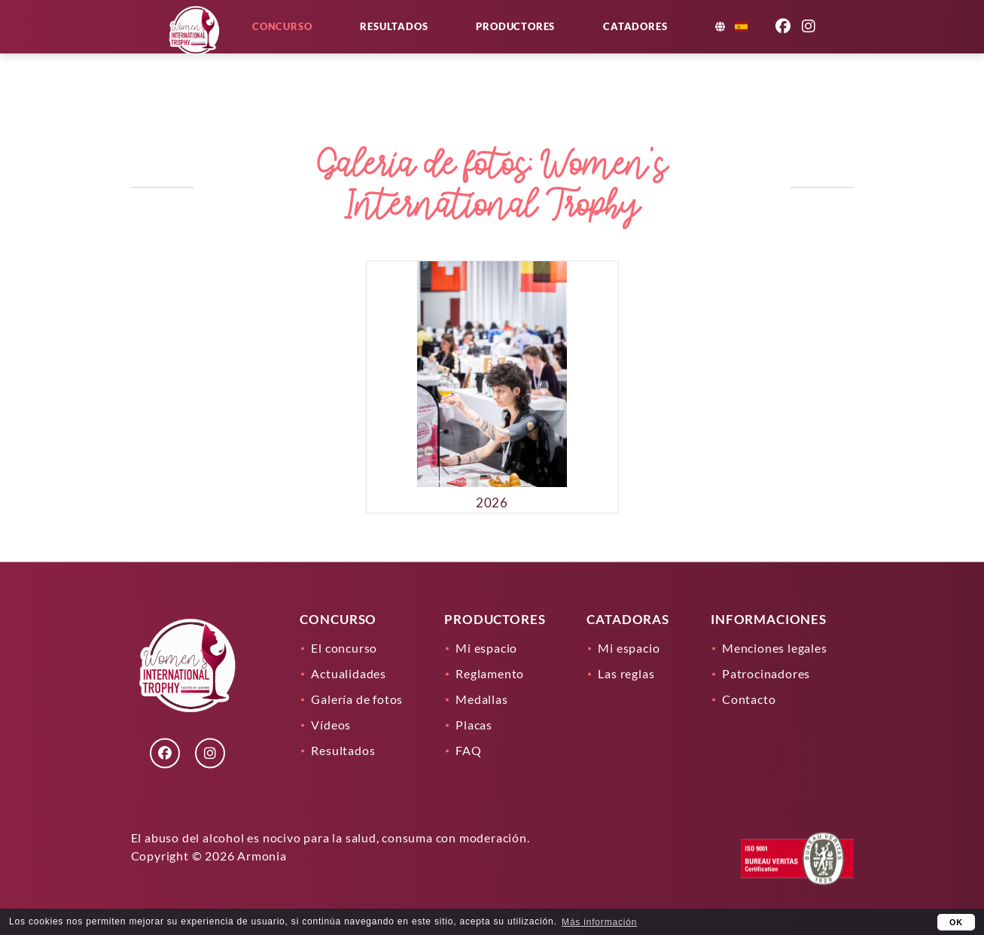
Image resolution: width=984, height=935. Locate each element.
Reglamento (489, 673)
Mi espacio (486, 648)
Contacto (748, 699)
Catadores (681, 47)
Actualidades (348, 673)
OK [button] (956, 922)
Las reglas (626, 673)
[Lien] (196, 75)
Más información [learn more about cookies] (599, 922)
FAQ (468, 750)
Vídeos (331, 724)
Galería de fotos (357, 699)
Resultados (440, 47)
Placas (473, 724)
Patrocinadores (766, 673)
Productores (561, 47)
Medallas (481, 699)
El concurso (344, 648)
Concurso (328, 47)
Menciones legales (774, 648)
